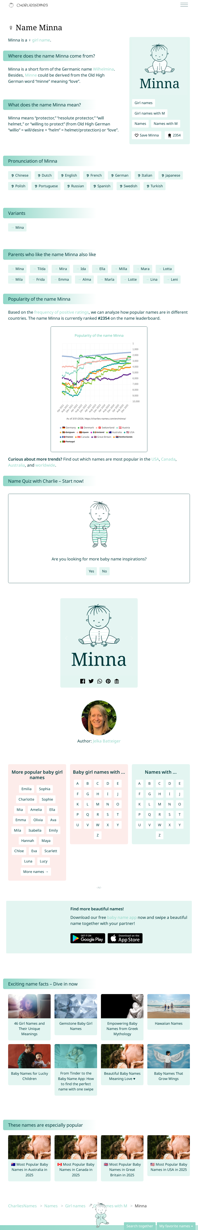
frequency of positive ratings (61, 312)
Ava (53, 819)
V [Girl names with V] (88, 825)
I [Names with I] (169, 794)
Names (140, 123)
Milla (123, 268)
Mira (63, 268)
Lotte (132, 279)
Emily (53, 830)
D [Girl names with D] (108, 783)
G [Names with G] (149, 794)
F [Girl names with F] (78, 794)
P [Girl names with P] (78, 814)
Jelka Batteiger (107, 741)
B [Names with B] (149, 783)
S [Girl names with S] (108, 814)
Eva (34, 850)
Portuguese (46, 186)
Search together (139, 1226)
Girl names (144, 102)
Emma (63, 279)
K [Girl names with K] (78, 804)
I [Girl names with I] (107, 794)
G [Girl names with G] (87, 794)
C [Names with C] (159, 783)
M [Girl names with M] (97, 804)
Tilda (41, 268)
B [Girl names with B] (87, 783)
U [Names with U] (139, 825)
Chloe (19, 850)
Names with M (166, 123)
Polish (18, 186)
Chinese (19, 175)
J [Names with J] (179, 794)
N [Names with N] (169, 804)
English (69, 175)
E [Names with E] (180, 783)
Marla (109, 279)
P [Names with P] (139, 814)
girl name (41, 40)
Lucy (43, 861)
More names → (36, 871)
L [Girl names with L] (88, 804)
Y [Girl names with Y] (118, 825)
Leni (174, 279)
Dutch (44, 175)
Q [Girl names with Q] (87, 814)
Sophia (44, 788)
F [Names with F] (139, 794)
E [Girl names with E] (118, 783)
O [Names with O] (179, 804)
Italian (144, 175)
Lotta (167, 268)
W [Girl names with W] (97, 825)
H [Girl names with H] (97, 794)
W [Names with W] (159, 825)
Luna (28, 861)
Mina (19, 227)
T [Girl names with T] (118, 814)
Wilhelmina (103, 69)
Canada (168, 459)
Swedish (128, 186)
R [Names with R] (160, 814)
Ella (102, 268)
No (104, 571)
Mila (19, 279)
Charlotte (26, 799)
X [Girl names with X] (108, 825)
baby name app (122, 917)
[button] (66, 638)
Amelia (36, 809)
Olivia (38, 819)
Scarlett (50, 850)
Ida (83, 268)
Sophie (47, 799)
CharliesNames (22, 1205)
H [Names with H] (159, 794)
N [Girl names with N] (107, 804)
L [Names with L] (149, 804)
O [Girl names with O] (117, 804)
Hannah (27, 840)
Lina (153, 279)
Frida (40, 279)
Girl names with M (150, 113)
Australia (16, 465)
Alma (87, 279)
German (119, 175)
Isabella (35, 830)
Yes (91, 571)
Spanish (101, 186)
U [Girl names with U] (77, 825)
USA (155, 459)
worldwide (45, 465)
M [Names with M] (159, 804)
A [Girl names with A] (77, 783)
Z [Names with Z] (159, 835)
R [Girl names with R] (98, 814)
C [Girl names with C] (97, 783)
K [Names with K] (139, 804)
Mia (20, 809)
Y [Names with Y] (180, 825)
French (94, 175)
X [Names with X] (170, 825)
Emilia (26, 788)
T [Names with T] (180, 814)
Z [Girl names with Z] (98, 835)
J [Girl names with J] (117, 794)
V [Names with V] (149, 825)
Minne (31, 75)
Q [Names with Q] (149, 814)
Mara (145, 268)
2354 (173, 135)
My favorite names (174, 1226)
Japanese (170, 175)
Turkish (154, 186)
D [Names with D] (169, 783)
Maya (46, 840)
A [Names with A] (139, 783)
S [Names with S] (170, 814)
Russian (75, 186)
